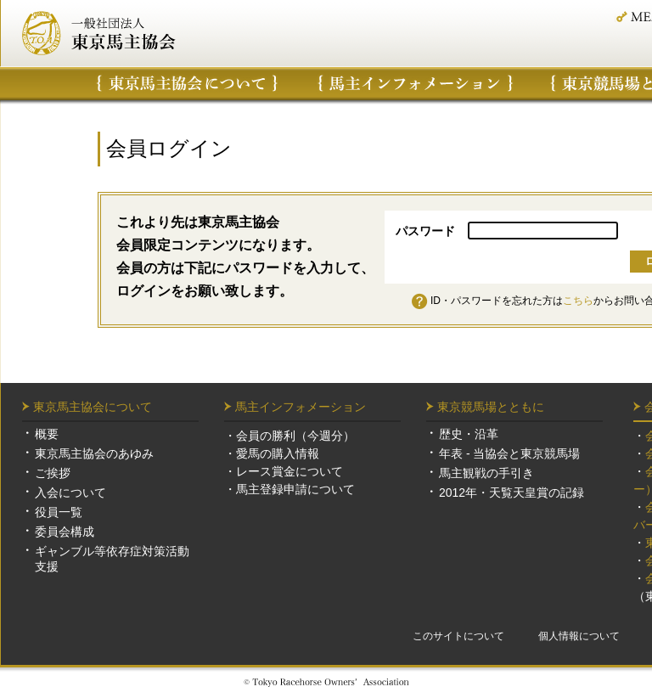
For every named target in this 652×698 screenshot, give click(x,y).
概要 (47, 434)
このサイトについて (458, 636)
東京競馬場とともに (490, 407)
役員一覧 (58, 512)
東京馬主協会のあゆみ (94, 453)
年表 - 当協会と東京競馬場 (509, 453)
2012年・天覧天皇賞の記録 (511, 492)
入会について (70, 492)
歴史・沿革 (468, 434)
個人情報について (579, 636)
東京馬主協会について (187, 83)
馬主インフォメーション (415, 83)
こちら (578, 301)
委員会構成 (64, 531)
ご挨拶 (52, 473)
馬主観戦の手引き (486, 473)
